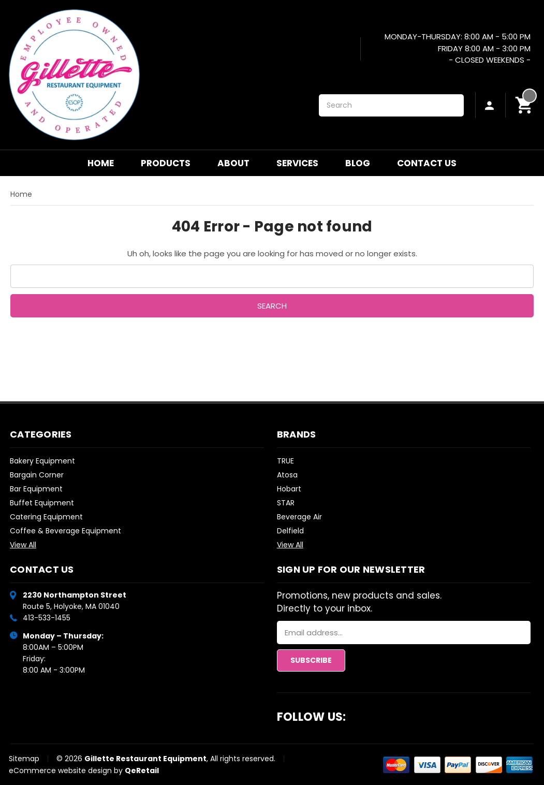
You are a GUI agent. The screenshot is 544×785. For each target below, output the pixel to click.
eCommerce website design (60, 770)
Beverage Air (299, 517)
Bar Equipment (36, 489)
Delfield (290, 531)
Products (165, 163)
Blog (357, 163)
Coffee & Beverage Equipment (65, 531)
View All (23, 545)
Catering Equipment (46, 517)
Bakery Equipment (42, 461)
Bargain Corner (37, 475)
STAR (286, 503)
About (233, 163)
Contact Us (427, 163)
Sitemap (24, 758)
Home (100, 163)
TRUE (285, 461)
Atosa (287, 475)
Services (297, 163)
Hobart (289, 489)
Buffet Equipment (42, 503)
